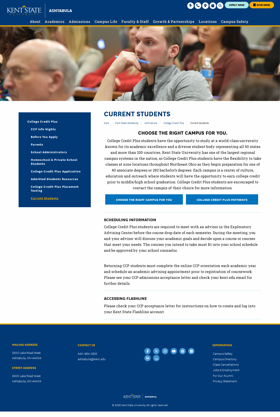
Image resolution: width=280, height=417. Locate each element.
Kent (106, 123)
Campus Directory (225, 358)
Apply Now (236, 4)
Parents (37, 144)
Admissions (151, 123)
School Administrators (49, 152)
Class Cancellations (226, 364)
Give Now (261, 4)
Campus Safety (223, 353)
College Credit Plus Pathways (222, 199)
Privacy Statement (225, 381)
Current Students (45, 198)
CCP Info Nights (43, 129)
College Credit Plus (173, 123)
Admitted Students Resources (54, 179)
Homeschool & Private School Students (54, 161)
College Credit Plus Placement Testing (55, 188)
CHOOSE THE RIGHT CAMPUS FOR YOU (144, 199)
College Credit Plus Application (56, 171)
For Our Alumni (223, 375)
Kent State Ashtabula (126, 123)
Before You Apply (44, 137)
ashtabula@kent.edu (92, 358)
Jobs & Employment (226, 369)
